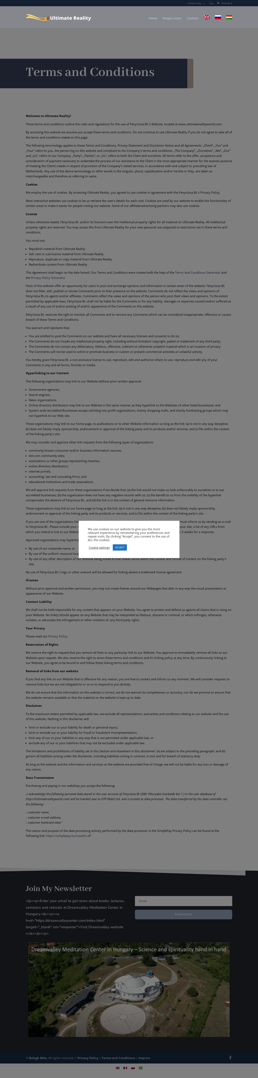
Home (153, 18)
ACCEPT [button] (119, 547)
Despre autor (172, 18)
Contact (192, 18)
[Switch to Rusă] (218, 22)
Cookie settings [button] (99, 547)
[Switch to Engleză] (207, 22)
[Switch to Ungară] (229, 22)
